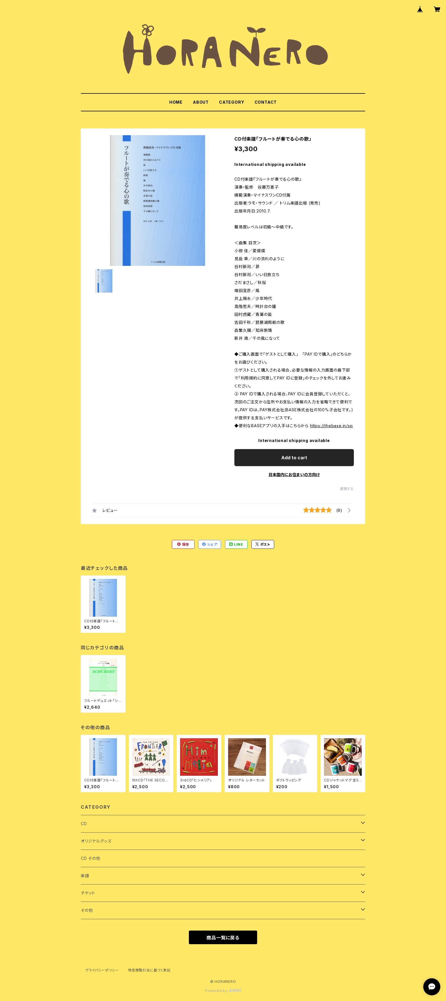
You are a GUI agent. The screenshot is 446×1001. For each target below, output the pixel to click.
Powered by (223, 991)
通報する (347, 489)
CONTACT (266, 102)
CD (84, 823)
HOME (176, 102)
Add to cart (294, 457)
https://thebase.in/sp (331, 425)
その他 (87, 910)
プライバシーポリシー (102, 970)
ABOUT (201, 102)
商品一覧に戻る (223, 937)
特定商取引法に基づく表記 (149, 970)
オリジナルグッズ (96, 841)
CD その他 (90, 858)
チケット (88, 893)
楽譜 (85, 875)
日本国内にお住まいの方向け (294, 474)
